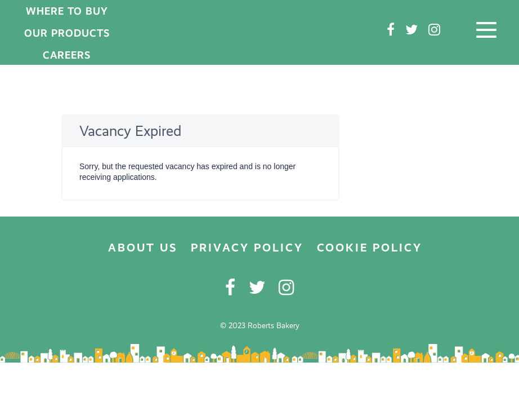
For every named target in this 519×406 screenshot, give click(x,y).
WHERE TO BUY (67, 11)
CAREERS (67, 55)
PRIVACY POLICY (247, 247)
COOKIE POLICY (369, 247)
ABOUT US (142, 247)
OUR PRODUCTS (67, 33)
